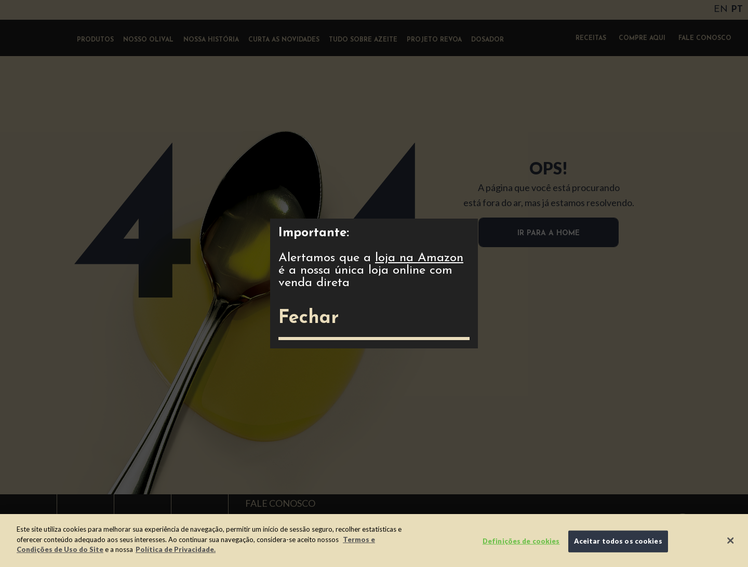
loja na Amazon (419, 258)
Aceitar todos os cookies (618, 541)
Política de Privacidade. (176, 549)
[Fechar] (731, 540)
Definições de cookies (521, 541)
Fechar (308, 318)
